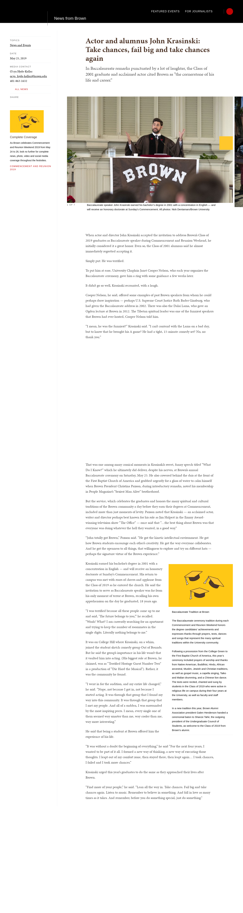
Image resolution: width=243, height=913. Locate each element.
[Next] (226, 143)
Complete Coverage (23, 137)
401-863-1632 (18, 81)
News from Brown (70, 11)
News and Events (20, 45)
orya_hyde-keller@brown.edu (28, 76)
